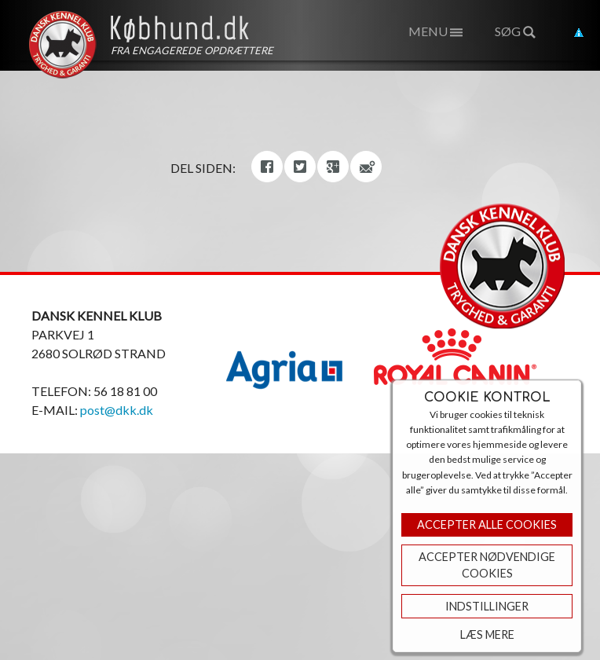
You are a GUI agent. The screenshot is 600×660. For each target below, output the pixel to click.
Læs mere (487, 634)
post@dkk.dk (116, 409)
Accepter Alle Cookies (487, 524)
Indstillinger (487, 606)
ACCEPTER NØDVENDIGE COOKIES (487, 565)
